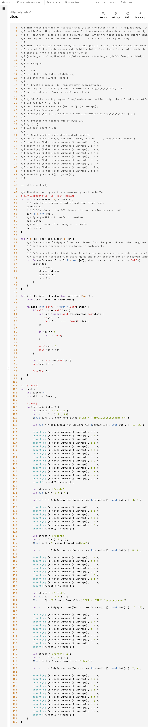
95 (15, 363)
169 (15, 628)
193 (15, 714)
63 (15, 249)
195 (15, 721)
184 (15, 682)
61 (15, 242)
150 (15, 560)
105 (15, 399)
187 (15, 693)
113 (15, 428)
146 (15, 546)
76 (15, 295)
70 (15, 274)
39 (15, 163)
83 (15, 321)
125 (15, 471)
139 (15, 521)
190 (15, 703)
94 (15, 360)
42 (15, 174)
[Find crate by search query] (135, 2)
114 (15, 431)
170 (15, 632)
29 (15, 127)
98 (15, 374)
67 (15, 263)
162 (15, 603)
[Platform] (54, 2)
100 (15, 381)
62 (15, 245)
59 (15, 235)
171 (15, 635)
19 (15, 92)
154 (15, 575)
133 (15, 499)
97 (15, 371)
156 (15, 582)
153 (15, 571)
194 (15, 718)
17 (15, 84)
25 (15, 113)
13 (15, 70)
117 (15, 442)
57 (15, 227)
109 (15, 414)
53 (15, 213)
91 (15, 349)
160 (15, 596)
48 (15, 195)
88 (15, 338)
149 (15, 557)
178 (15, 660)
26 (15, 117)
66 (15, 260)
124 (15, 467)
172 (15, 639)
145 (15, 542)
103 (15, 392)
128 (15, 482)
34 (15, 145)
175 (15, 650)
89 (15, 342)
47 (15, 192)
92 (15, 353)
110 (15, 417)
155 (15, 578)
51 (15, 206)
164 (15, 610)
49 (15, 199)
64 (15, 253)
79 (15, 306)
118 (15, 446)
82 (15, 317)
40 (15, 167)
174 (15, 646)
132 (15, 496)
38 (15, 159)
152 (15, 567)
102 (15, 389)
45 (15, 185)
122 (15, 460)
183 (15, 678)
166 (15, 618)
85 (15, 328)
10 (15, 59)
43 (15, 177)
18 (15, 88)
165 (15, 614)
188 (15, 696)
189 (15, 700)
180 (15, 668)
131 (15, 492)
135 (15, 507)
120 (15, 453)
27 (15, 120)
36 (15, 152)
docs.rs (99, 2)
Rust (112, 2)
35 (15, 149)
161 (15, 600)
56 (15, 224)
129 (15, 485)
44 (15, 181)
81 (15, 313)
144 (15, 539)
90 (15, 346)
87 (15, 335)
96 (15, 367)
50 (15, 202)
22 (15, 102)
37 (15, 156)
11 (15, 63)
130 (15, 489)
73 (15, 285)
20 (15, 95)
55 (15, 220)
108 (15, 410)
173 (15, 643)
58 (15, 231)
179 (15, 664)
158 (15, 589)
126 (15, 474)
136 (15, 510)
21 (15, 99)
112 (15, 424)
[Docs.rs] (7, 2)
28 (15, 124)
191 (15, 707)
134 (15, 503)
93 (15, 356)
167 (15, 621)
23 (15, 106)
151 (15, 564)
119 (15, 449)
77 (15, 299)
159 (15, 592)
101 (15, 385)
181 (15, 671)
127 (15, 478)
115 (15, 435)
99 (15, 378)
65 (15, 256)
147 (15, 550)
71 (15, 278)
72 (15, 281)
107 (15, 406)
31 (15, 134)
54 (15, 217)
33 (15, 142)
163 (15, 607)
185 (15, 686)
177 (15, 657)
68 (15, 267)
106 (15, 403)
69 (15, 270)
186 (15, 689)
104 (15, 396)
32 (15, 138)
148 (15, 553)
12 (15, 66)
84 (15, 324)
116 (15, 439)
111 (15, 421)
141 (15, 528)
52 (15, 210)
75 (15, 292)
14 (15, 74)
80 (15, 310)
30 (15, 131)
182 (15, 675)
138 (15, 517)
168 (15, 625)
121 (15, 456)
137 (15, 514)
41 (15, 170)
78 (15, 303)
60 (15, 238)
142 (15, 532)
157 (15, 585)
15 (15, 77)
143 (15, 535)
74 (15, 288)
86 (15, 331)
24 (15, 109)
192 (15, 711)
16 (15, 81)
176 (15, 653)
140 (15, 524)
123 (15, 464)
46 (15, 188)
